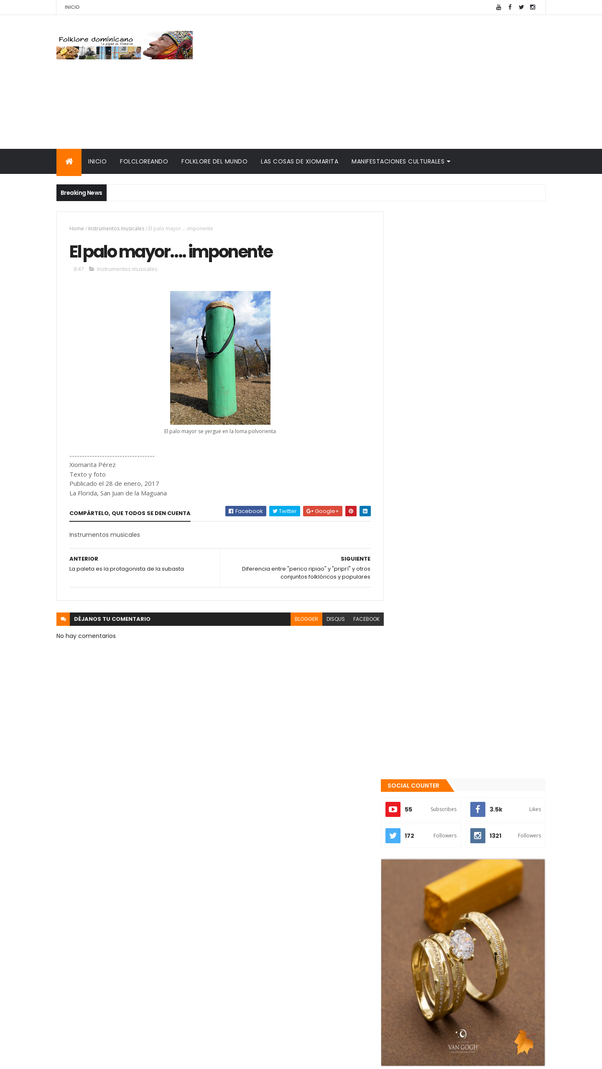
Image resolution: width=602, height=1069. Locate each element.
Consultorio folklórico (429, 930)
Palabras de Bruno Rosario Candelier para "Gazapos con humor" (461, 964)
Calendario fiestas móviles (437, 987)
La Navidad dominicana (431, 977)
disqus (329, 619)
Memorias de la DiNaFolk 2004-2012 (450, 950)
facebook (360, 619)
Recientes (432, 878)
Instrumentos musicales (116, 228)
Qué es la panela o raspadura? (475, 773)
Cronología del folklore (431, 940)
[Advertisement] (393, 81)
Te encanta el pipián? (461, 807)
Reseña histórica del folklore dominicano (459, 1007)
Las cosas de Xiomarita (299, 161)
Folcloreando (144, 161)
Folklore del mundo (214, 161)
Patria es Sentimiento (462, 841)
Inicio (72, 7)
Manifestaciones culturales (398, 161)
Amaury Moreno (77, 1057)
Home (76, 228)
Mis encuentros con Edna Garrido (447, 920)
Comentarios (508, 878)
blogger (300, 619)
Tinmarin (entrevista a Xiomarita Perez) (458, 997)
